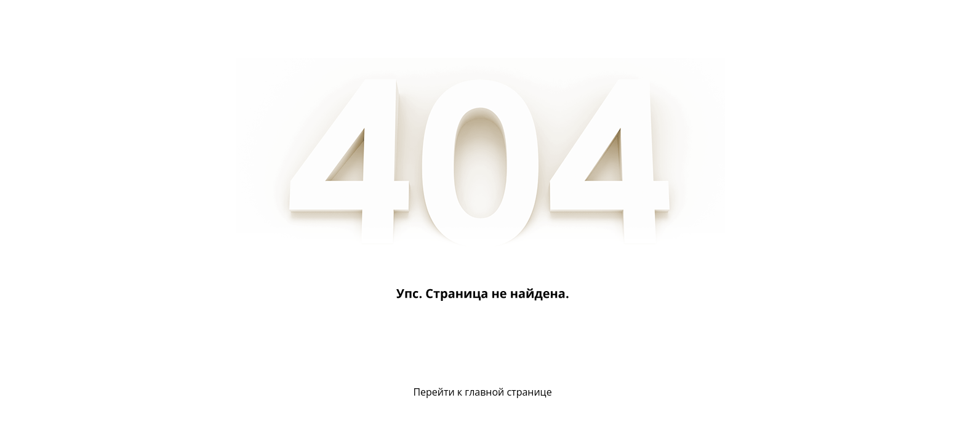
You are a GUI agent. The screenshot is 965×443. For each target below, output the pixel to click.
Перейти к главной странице (482, 392)
